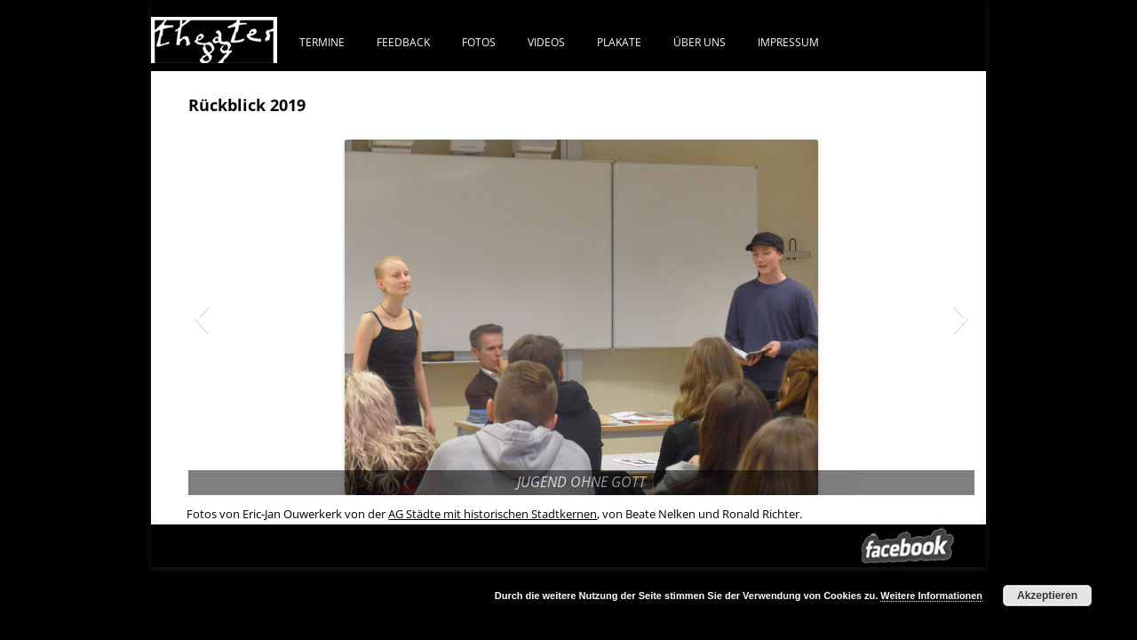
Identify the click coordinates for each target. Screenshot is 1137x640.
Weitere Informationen (931, 595)
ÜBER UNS (699, 42)
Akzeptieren (1047, 595)
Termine (322, 42)
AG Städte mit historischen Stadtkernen (492, 514)
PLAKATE (619, 42)
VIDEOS (546, 42)
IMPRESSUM (788, 42)
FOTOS (479, 42)
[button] (201, 317)
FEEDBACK (403, 42)
